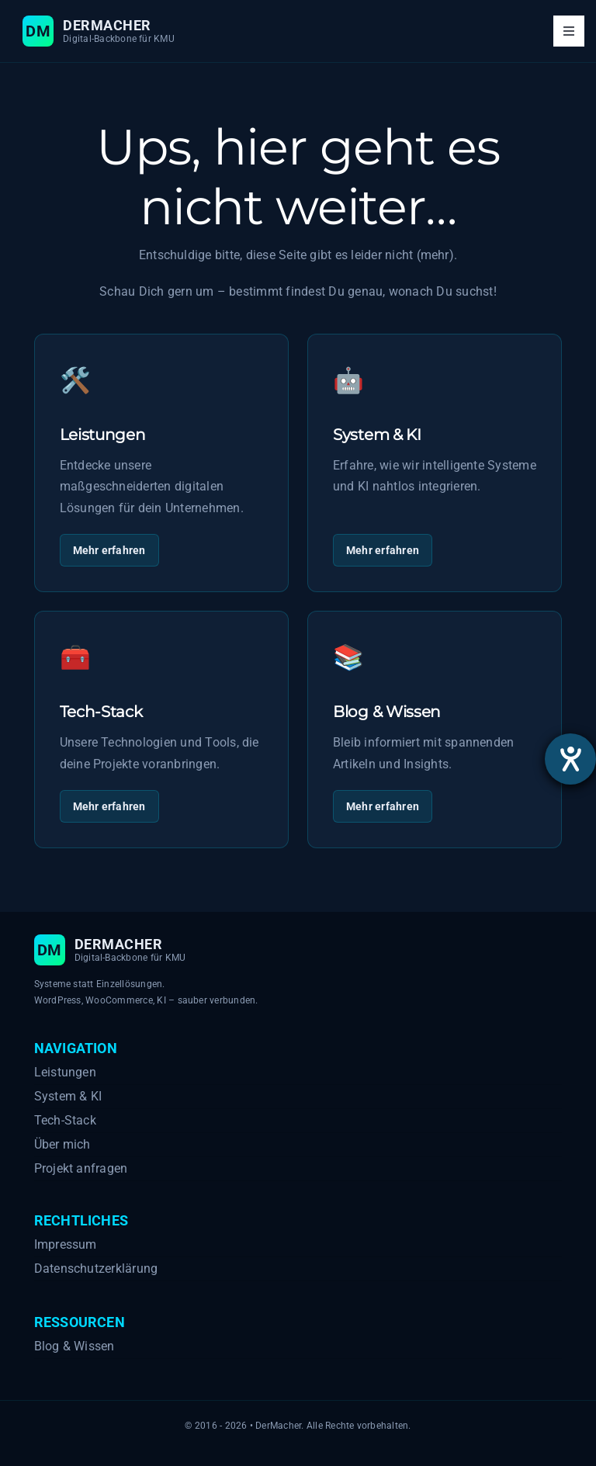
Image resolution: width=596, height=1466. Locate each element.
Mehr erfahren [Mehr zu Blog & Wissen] (382, 806)
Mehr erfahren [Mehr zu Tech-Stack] (109, 806)
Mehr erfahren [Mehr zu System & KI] (382, 550)
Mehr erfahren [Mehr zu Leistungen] (109, 550)
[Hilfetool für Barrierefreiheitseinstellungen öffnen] (570, 759)
